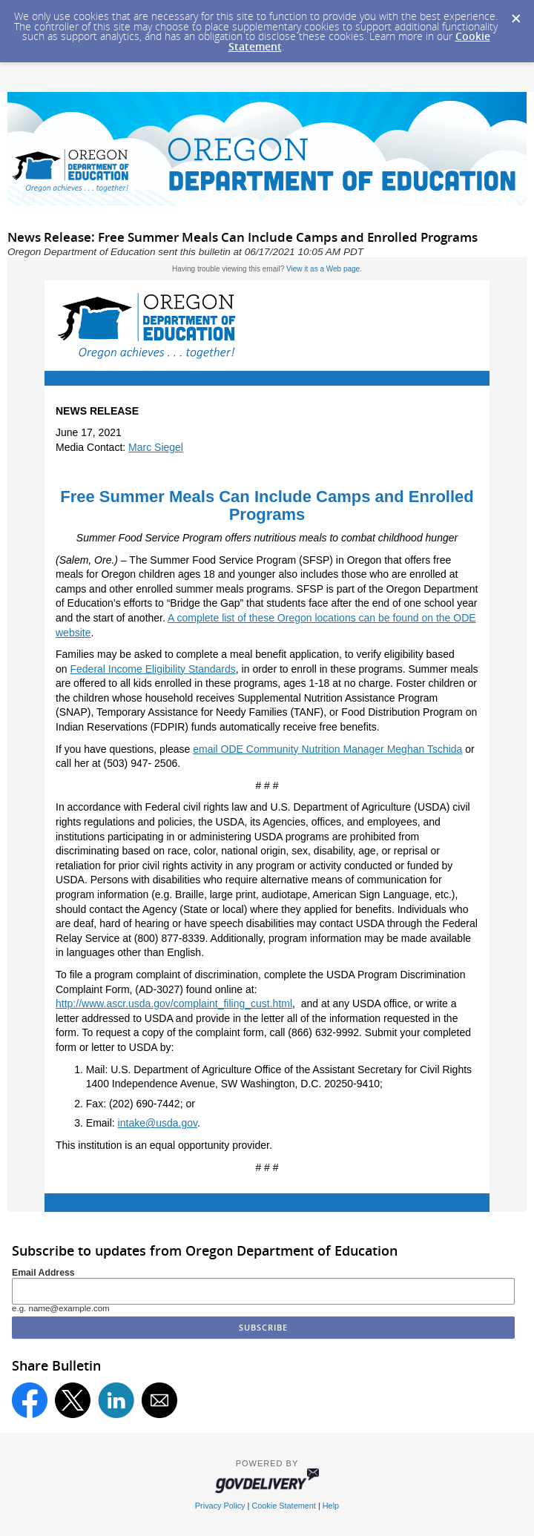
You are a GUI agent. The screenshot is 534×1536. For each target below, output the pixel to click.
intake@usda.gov (157, 1123)
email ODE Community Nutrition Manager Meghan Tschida (327, 749)
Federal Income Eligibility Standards (152, 669)
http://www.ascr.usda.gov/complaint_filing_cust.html (174, 1003)
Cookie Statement (283, 1505)
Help (331, 1505)
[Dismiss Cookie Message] (515, 14)
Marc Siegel (155, 447)
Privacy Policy (220, 1505)
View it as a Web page (323, 269)
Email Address (43, 1273)
